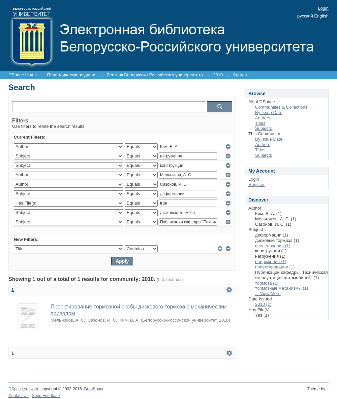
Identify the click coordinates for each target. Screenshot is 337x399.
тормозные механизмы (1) (281, 288)
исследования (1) (272, 245)
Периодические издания (71, 74)
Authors (262, 117)
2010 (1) (263, 304)
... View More (268, 293)
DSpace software (23, 389)
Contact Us (18, 395)
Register (256, 184)
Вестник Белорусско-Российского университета (154, 74)
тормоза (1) (266, 283)
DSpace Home (22, 74)
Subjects (263, 128)
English (321, 16)
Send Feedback (46, 395)
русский (305, 16)
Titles (260, 123)
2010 (218, 74)
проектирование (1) (275, 266)
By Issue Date (268, 112)
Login (323, 8)
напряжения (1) (270, 261)
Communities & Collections (281, 107)
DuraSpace (94, 389)
